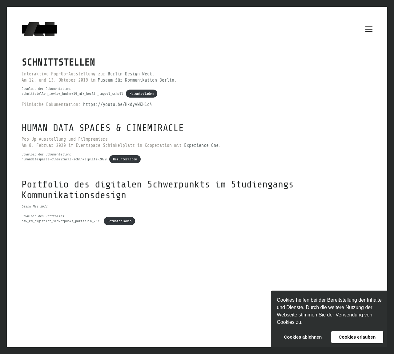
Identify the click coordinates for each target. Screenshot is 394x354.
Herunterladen (142, 93)
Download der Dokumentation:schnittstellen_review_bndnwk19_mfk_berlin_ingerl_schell (72, 91)
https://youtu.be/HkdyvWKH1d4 (117, 104)
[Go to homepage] (40, 29)
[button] (305, 323)
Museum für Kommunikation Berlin (136, 80)
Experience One (201, 145)
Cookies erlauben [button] (357, 337)
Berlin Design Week (130, 74)
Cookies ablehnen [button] (303, 337)
